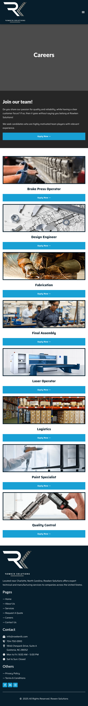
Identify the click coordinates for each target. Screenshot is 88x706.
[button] (83, 12)
